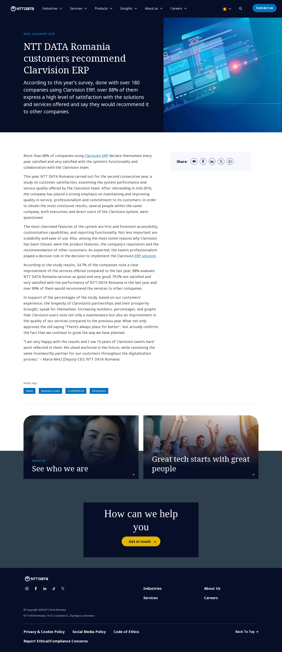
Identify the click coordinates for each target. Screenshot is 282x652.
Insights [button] (126, 9)
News (29, 391)
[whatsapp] (230, 161)
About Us (212, 588)
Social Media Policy (89, 631)
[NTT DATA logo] (17, 9)
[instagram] (27, 588)
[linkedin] (212, 161)
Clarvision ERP (96, 155)
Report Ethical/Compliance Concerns (56, 641)
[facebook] (203, 161)
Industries (152, 588)
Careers (211, 597)
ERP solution (145, 255)
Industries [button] (50, 9)
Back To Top (247, 631)
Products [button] (101, 9)
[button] (241, 8)
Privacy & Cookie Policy (44, 631)
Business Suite (50, 391)
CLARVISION (76, 391)
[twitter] (221, 161)
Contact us (264, 8)
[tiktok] (54, 588)
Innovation (99, 391)
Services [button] (76, 9)
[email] (194, 161)
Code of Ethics (126, 631)
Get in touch (144, 541)
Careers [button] (176, 9)
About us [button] (151, 9)
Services (150, 597)
